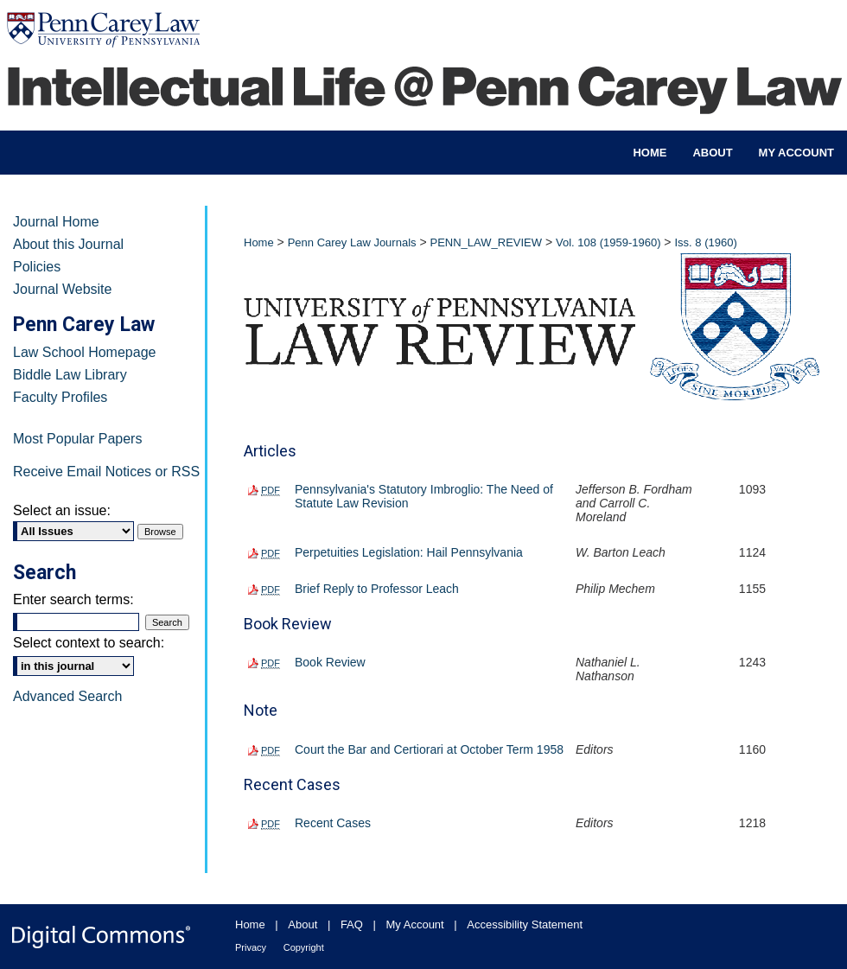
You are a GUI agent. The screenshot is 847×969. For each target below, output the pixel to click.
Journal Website (62, 289)
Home (259, 242)
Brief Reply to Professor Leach (377, 589)
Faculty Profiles (60, 397)
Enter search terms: (73, 599)
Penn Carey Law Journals (352, 242)
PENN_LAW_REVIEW (486, 242)
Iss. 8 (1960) (705, 242)
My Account (415, 924)
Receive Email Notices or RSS (106, 471)
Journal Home (56, 221)
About (302, 924)
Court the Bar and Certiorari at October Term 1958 (429, 749)
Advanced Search (67, 696)
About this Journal (68, 244)
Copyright (303, 947)
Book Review (330, 662)
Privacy (250, 947)
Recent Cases (333, 823)
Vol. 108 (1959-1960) (608, 242)
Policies (36, 266)
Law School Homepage (84, 352)
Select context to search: (88, 642)
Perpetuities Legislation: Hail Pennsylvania (409, 552)
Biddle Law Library (70, 374)
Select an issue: (62, 510)
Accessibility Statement (525, 924)
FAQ (352, 924)
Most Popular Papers (77, 438)
